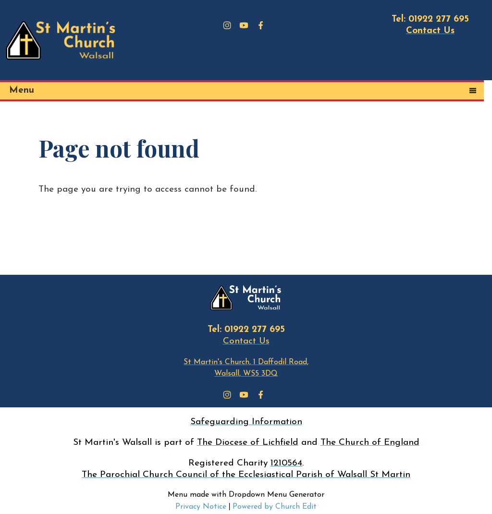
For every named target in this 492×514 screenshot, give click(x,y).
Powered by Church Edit (275, 507)
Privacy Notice (200, 507)
